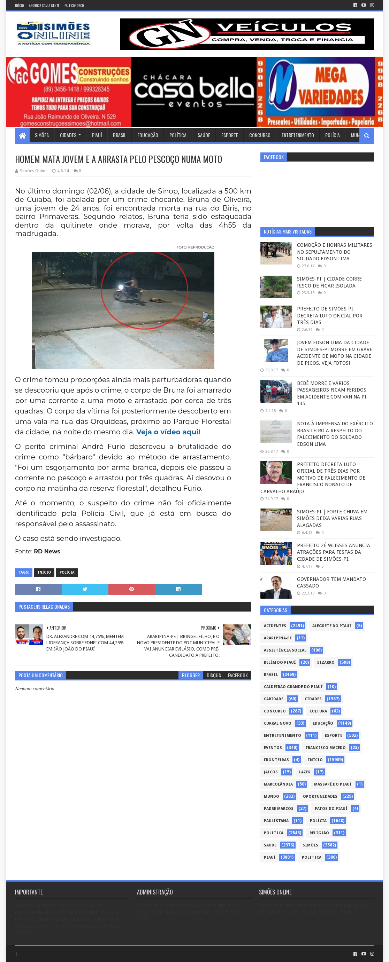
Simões (42, 135)
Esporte (229, 135)
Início (19, 5)
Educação (147, 135)
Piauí (97, 135)
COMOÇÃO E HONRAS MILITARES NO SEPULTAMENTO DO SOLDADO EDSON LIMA (334, 251)
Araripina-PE (278, 638)
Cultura (318, 711)
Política (177, 135)
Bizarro (326, 662)
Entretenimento (298, 135)
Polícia (332, 135)
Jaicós (271, 772)
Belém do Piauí (280, 662)
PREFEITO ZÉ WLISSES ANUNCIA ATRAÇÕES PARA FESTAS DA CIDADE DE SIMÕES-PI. (333, 552)
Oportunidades (320, 796)
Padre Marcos (278, 808)
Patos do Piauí (331, 808)
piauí (270, 857)
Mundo (358, 135)
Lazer (305, 772)
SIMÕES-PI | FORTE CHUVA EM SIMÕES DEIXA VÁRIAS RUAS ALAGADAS (332, 518)
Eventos (273, 748)
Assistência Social (285, 650)
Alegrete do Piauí (331, 626)
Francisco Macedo (326, 748)
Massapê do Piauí (333, 784)
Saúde (204, 135)
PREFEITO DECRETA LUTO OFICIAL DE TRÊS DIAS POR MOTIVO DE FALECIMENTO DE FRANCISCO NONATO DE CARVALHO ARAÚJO (312, 478)
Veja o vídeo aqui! (168, 432)
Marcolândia (278, 784)
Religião (319, 833)
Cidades (68, 135)
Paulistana (276, 821)
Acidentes (275, 626)
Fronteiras (276, 760)
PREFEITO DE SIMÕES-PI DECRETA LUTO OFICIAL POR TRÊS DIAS (330, 315)
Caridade (273, 699)
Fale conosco (74, 5)
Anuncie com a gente (44, 5)
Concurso (259, 135)
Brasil (119, 135)
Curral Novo (277, 723)
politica (311, 857)
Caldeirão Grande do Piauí (293, 687)
